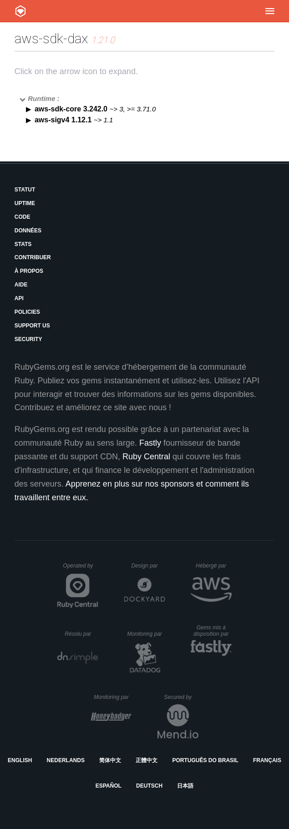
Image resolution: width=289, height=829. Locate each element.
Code (22, 217)
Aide (21, 284)
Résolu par (81, 634)
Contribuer (33, 257)
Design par (148, 566)
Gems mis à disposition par (212, 630)
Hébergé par (213, 566)
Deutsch (149, 786)
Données (28, 230)
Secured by (181, 697)
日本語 (185, 786)
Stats (23, 244)
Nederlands (66, 760)
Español (109, 786)
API (19, 298)
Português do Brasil (205, 760)
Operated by (80, 569)
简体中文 (110, 760)
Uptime (25, 203)
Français (267, 760)
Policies (27, 312)
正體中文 (146, 760)
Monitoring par (146, 634)
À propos (29, 271)
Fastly (150, 442)
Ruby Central (146, 456)
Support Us (32, 325)
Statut (25, 189)
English (20, 760)
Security (28, 339)
